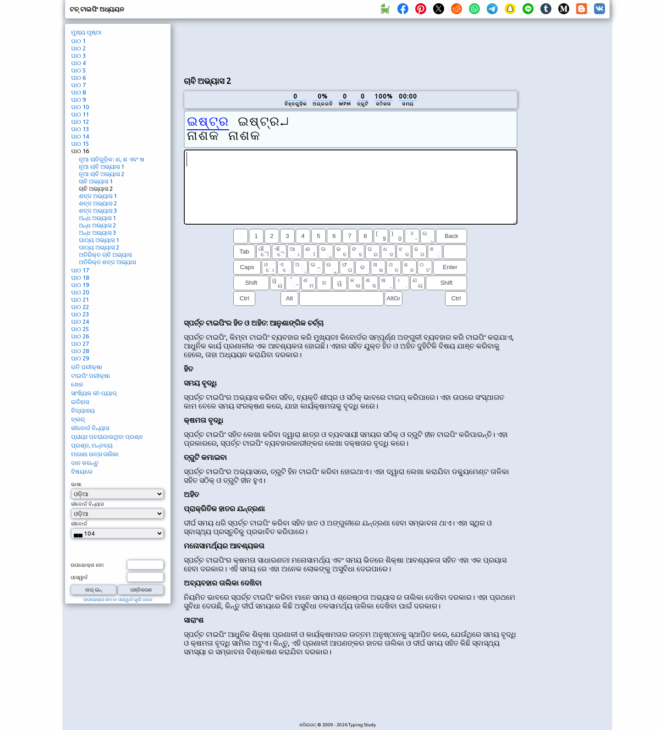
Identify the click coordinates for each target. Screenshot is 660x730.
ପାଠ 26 (80, 336)
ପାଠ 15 (80, 143)
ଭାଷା (76, 484)
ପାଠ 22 (80, 307)
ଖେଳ (77, 384)
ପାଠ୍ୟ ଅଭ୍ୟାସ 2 (99, 247)
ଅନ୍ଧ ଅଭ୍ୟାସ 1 (97, 218)
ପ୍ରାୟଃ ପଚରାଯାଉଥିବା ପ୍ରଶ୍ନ (107, 436)
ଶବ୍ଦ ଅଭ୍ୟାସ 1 (98, 196)
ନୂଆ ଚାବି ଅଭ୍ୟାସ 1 (101, 166)
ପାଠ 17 (80, 270)
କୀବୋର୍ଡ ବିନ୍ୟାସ (90, 428)
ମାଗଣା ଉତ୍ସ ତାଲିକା (95, 454)
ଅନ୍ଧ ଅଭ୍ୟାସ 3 (97, 232)
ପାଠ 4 (78, 63)
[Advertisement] (350, 46)
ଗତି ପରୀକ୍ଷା (86, 367)
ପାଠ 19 (80, 285)
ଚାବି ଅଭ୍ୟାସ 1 (96, 181)
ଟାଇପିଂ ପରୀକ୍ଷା (90, 375)
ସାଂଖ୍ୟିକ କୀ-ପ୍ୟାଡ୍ (94, 393)
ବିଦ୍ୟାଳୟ (83, 410)
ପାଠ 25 (80, 329)
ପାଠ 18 (80, 277)
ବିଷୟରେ (82, 471)
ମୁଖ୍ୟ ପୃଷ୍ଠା (86, 32)
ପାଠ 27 (80, 343)
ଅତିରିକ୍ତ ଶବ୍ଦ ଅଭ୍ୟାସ (107, 262)
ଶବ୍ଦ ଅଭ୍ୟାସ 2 (98, 203)
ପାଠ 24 (80, 321)
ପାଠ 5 (78, 70)
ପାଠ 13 (80, 129)
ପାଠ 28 (80, 351)
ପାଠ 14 (80, 136)
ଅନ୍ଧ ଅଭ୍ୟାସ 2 (97, 225)
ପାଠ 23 (80, 314)
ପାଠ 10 (80, 107)
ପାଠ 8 (78, 92)
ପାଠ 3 (78, 55)
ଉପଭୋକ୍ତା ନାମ (87, 565)
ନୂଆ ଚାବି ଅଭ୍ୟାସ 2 (101, 174)
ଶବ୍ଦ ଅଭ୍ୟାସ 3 (98, 210)
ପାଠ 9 (78, 99)
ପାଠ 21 (80, 299)
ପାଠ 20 (80, 292)
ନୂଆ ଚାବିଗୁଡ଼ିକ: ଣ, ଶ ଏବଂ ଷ (111, 159)
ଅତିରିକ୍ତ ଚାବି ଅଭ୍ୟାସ (105, 254)
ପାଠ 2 (78, 48)
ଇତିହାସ (80, 401)
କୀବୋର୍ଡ (79, 523)
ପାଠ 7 (78, 85)
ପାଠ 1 (78, 41)
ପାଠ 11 (80, 114)
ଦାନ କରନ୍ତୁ (85, 462)
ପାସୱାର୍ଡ (79, 577)
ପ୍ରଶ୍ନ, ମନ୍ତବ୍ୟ (92, 445)
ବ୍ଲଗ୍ (78, 419)
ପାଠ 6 (78, 77)
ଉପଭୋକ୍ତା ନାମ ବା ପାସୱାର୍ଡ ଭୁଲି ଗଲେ (118, 599)
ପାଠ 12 (80, 121)
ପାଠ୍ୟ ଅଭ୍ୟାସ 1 (99, 240)
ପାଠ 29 (80, 358)
